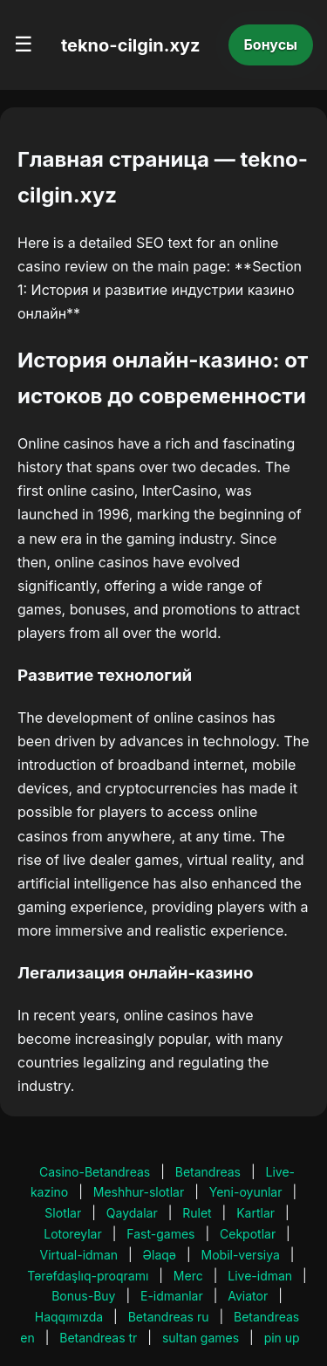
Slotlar (62, 1212)
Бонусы (271, 44)
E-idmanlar (171, 1295)
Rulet (196, 1212)
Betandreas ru (168, 1316)
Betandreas (208, 1171)
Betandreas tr (98, 1337)
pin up (282, 1337)
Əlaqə (159, 1254)
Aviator (248, 1295)
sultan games (200, 1337)
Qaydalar (132, 1212)
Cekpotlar (248, 1233)
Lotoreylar (73, 1233)
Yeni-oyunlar (246, 1191)
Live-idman (260, 1275)
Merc (188, 1275)
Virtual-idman (79, 1254)
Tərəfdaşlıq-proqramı (87, 1275)
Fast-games (160, 1233)
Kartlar (255, 1212)
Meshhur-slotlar (138, 1191)
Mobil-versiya (240, 1254)
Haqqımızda (69, 1316)
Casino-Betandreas (94, 1171)
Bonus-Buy (83, 1295)
